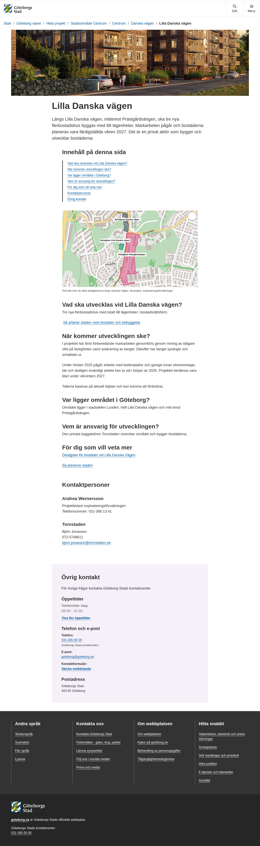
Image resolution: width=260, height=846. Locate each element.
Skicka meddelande (76, 668)
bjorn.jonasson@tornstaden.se (86, 543)
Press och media (88, 767)
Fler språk (22, 750)
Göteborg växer (28, 23)
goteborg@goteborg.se (77, 656)
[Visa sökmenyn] (234, 8)
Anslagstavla (208, 747)
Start (7, 23)
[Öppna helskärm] (192, 216)
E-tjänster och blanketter (216, 772)
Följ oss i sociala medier (93, 759)
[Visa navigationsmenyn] (251, 8)
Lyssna (20, 759)
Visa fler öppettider (76, 618)
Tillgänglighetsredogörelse (156, 759)
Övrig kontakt (77, 199)
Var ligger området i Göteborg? (89, 175)
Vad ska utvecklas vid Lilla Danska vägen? (97, 163)
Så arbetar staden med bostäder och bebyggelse (101, 323)
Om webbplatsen (149, 734)
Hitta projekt (55, 23)
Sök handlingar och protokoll (219, 755)
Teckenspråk (24, 734)
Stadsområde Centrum (89, 23)
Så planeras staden (77, 465)
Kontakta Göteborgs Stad (94, 734)
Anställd (204, 780)
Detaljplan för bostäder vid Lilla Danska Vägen (98, 455)
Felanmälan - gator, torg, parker (98, 742)
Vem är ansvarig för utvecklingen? (91, 181)
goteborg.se (20, 819)
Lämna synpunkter (89, 750)
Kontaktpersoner (79, 193)
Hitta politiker (208, 763)
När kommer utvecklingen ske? (89, 169)
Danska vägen (142, 23)
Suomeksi (22, 742)
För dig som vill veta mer (85, 187)
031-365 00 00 (71, 640)
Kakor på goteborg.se (153, 742)
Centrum (119, 23)
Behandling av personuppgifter (159, 750)
